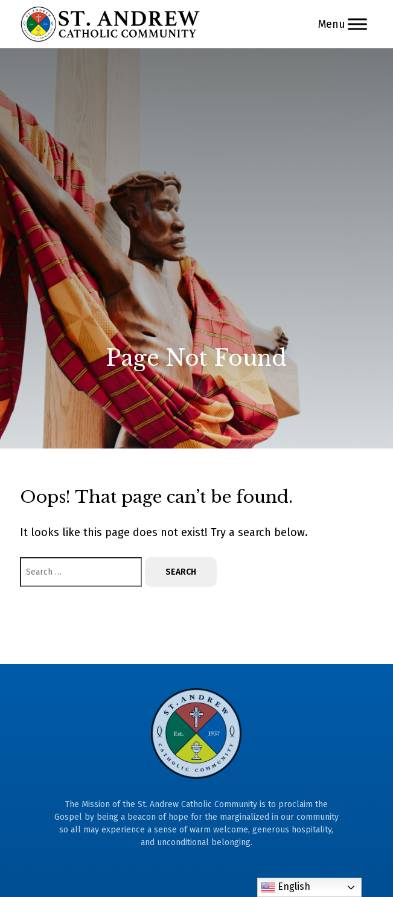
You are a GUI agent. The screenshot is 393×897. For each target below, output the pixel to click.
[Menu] (357, 24)
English (285, 887)
